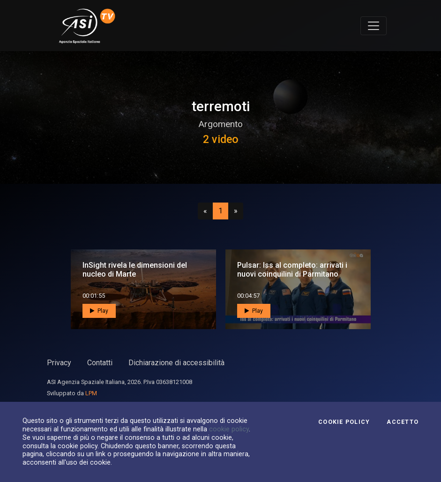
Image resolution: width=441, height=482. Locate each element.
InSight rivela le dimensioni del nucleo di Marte (134, 270)
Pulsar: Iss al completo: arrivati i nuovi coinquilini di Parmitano (292, 270)
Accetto (403, 422)
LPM (91, 393)
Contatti (99, 362)
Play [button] (99, 311)
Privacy (59, 362)
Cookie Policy (344, 422)
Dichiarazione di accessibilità (176, 362)
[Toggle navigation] (373, 25)
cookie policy (229, 429)
